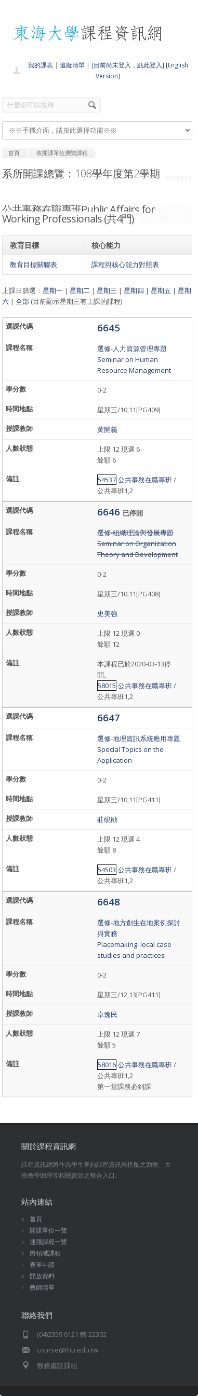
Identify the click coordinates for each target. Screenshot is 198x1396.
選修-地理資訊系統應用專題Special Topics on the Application (138, 749)
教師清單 (42, 1287)
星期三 (107, 290)
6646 (110, 511)
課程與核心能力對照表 (125, 264)
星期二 (80, 290)
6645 (108, 327)
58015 (107, 685)
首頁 (36, 1218)
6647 (108, 717)
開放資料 (42, 1276)
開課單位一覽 (48, 1230)
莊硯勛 (107, 819)
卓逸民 (107, 1014)
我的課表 (40, 65)
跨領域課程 (45, 1253)
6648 (108, 901)
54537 (107, 479)
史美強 (107, 613)
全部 (22, 301)
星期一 (53, 290)
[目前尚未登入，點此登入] (127, 65)
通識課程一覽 (48, 1241)
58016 (107, 1064)
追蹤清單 (72, 65)
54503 (107, 869)
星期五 (161, 290)
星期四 (134, 290)
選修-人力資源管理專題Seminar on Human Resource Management (134, 359)
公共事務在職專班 (145, 479)
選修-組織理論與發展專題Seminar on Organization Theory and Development (137, 543)
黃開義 (107, 429)
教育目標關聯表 (33, 264)
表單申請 (42, 1264)
